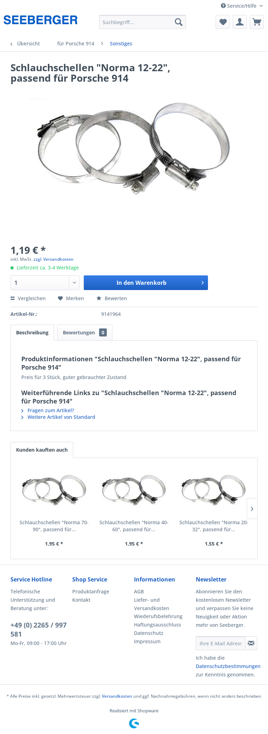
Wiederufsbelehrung (158, 616)
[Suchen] (178, 22)
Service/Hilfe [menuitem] (239, 5)
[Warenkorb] (257, 22)
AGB (139, 591)
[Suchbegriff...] (142, 22)
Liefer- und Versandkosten (151, 603)
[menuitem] (142, 22)
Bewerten (111, 298)
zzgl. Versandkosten (54, 259)
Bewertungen (85, 332)
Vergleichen (28, 298)
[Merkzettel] (223, 22)
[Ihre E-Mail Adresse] (220, 643)
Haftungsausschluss (157, 624)
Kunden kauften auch (42, 449)
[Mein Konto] (240, 22)
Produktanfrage (90, 591)
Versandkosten (117, 696)
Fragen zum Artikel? (47, 410)
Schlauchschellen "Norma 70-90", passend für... (54, 526)
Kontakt (81, 599)
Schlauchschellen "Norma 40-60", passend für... (134, 526)
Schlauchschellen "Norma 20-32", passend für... (213, 526)
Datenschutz (148, 633)
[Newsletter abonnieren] (251, 643)
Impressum (147, 641)
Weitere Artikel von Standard (58, 417)
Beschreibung (32, 332)
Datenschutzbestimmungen (228, 666)
